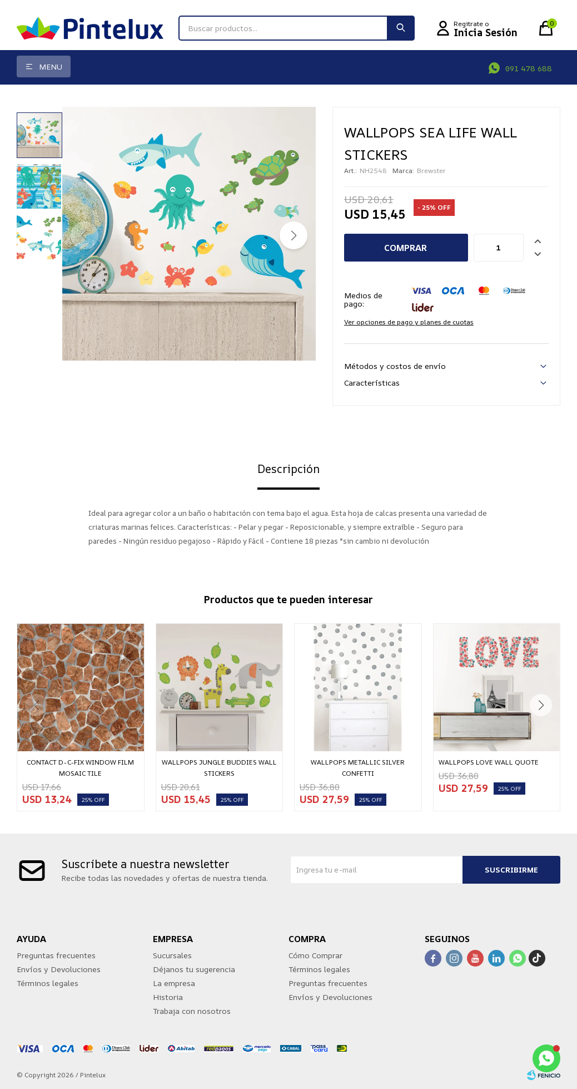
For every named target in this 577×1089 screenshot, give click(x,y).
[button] (293, 235)
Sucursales (172, 955)
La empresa (174, 983)
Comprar (405, 248)
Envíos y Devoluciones (59, 969)
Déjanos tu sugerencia (194, 969)
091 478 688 (528, 68)
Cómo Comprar (315, 955)
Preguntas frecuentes (56, 955)
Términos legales (47, 983)
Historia (168, 997)
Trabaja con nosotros (192, 1011)
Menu (50, 66)
